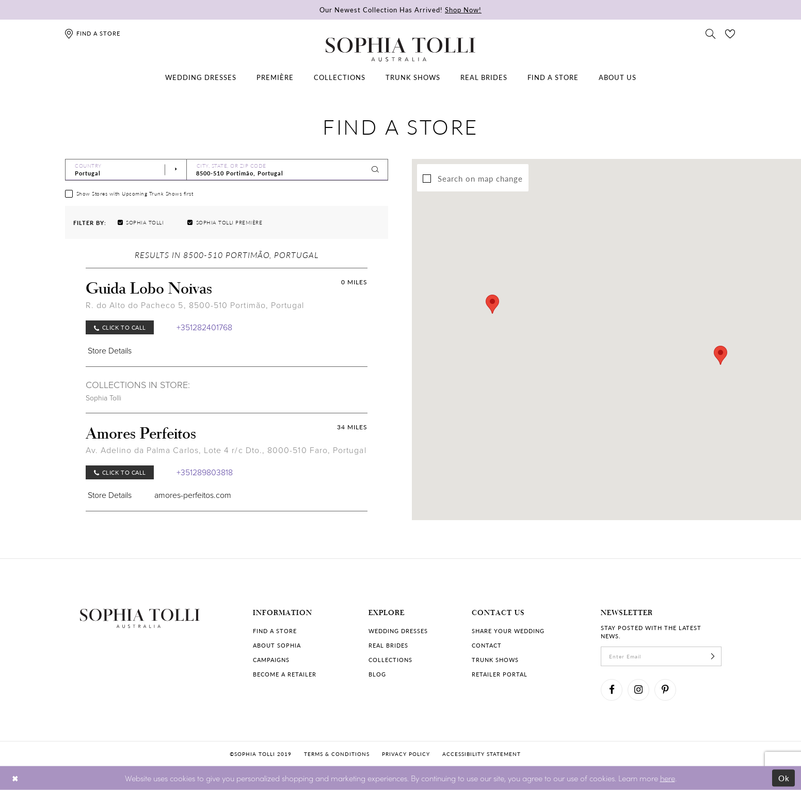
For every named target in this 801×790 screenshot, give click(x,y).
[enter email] (661, 656)
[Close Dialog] (15, 778)
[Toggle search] (710, 33)
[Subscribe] (713, 656)
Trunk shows (495, 660)
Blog (377, 674)
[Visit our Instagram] (638, 690)
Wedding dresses (398, 631)
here (667, 777)
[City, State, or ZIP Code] (287, 170)
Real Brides (388, 645)
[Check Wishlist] (730, 33)
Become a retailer (284, 674)
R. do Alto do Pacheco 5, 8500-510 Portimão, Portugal (195, 305)
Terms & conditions (337, 753)
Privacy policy (406, 753)
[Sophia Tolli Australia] (400, 49)
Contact (487, 645)
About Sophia (277, 645)
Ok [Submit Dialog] (784, 777)
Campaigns (271, 660)
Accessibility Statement (481, 753)
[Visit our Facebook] (611, 690)
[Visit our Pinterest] (665, 690)
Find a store (275, 631)
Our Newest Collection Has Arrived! (400, 9)
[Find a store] (92, 33)
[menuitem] (200, 77)
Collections (390, 660)
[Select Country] (126, 170)
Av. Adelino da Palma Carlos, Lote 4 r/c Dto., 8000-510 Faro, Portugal (226, 450)
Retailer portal (499, 674)
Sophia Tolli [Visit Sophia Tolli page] (103, 398)
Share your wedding (508, 631)
